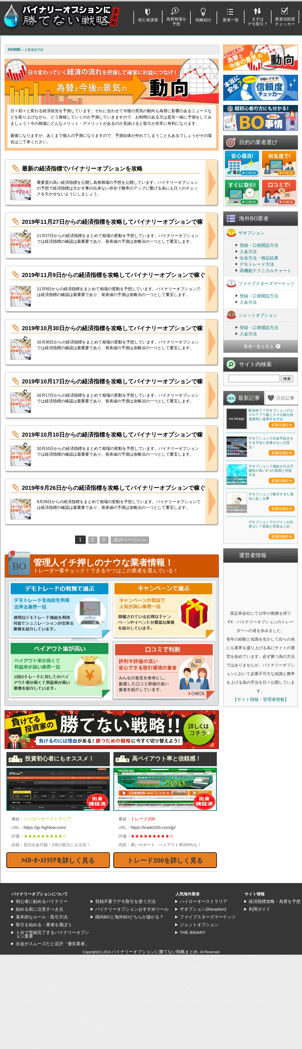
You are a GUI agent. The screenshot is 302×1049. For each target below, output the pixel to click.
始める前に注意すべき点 (39, 951)
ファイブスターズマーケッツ (260, 283)
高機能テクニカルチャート (265, 270)
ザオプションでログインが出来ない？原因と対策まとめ (271, 691)
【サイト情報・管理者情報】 (261, 866)
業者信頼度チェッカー (285, 21)
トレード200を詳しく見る (165, 860)
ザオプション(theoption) (203, 951)
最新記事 (249, 398)
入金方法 (248, 251)
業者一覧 (231, 20)
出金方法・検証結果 (259, 257)
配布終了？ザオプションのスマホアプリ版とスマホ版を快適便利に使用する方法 (271, 414)
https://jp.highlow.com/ (45, 827)
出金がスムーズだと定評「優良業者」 (52, 986)
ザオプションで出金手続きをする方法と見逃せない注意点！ (271, 484)
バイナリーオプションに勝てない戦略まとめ (155, 994)
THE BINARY (193, 974)
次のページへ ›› (130, 539)
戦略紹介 (204, 20)
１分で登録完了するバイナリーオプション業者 (52, 976)
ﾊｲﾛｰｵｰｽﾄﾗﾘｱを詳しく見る (58, 860)
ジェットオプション (251, 315)
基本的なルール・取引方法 (42, 959)
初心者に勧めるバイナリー (42, 943)
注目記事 (285, 397)
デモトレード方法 (257, 264)
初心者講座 (148, 20)
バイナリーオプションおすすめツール (132, 951)
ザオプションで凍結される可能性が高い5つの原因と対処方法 (271, 554)
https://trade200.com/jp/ (153, 827)
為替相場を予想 (176, 21)
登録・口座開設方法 (259, 245)
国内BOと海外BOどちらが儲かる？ (129, 959)
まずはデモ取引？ (258, 21)
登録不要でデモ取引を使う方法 (125, 943)
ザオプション (245, 232)
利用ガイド (259, 951)
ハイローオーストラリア (203, 943)
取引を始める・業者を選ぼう (44, 967)
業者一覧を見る (259, 346)
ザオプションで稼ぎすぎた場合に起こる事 (271, 621)
